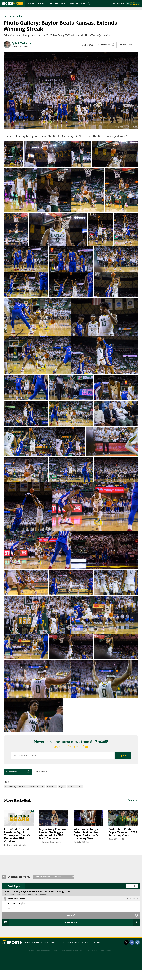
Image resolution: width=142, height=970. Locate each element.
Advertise (45, 942)
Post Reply (14, 886)
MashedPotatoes (16, 898)
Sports (64, 3)
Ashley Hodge (117, 838)
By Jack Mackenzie (21, 43)
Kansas (71, 786)
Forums (31, 3)
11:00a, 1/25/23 (132, 899)
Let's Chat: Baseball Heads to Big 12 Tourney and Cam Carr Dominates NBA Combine (18, 835)
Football (41, 3)
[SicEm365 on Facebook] (131, 942)
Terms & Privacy (73, 942)
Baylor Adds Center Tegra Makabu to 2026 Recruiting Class (122, 832)
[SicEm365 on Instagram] (137, 942)
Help (53, 942)
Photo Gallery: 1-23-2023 (15, 786)
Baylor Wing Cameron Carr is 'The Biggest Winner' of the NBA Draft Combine (53, 834)
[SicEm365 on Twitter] (126, 942)
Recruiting (53, 3)
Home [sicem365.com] (27, 942)
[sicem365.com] (12, 3)
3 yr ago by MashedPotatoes (36, 894)
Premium (74, 3)
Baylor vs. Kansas (36, 786)
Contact (61, 942)
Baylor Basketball (13, 16)
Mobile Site (95, 942)
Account (35, 942)
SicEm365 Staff (83, 842)
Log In (114, 3)
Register (121, 3)
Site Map (85, 942)
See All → (133, 800)
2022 (80, 786)
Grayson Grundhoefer (17, 845)
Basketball (51, 786)
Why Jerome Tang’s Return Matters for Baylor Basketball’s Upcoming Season (86, 834)
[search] (89, 3)
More (82, 3)
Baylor (62, 786)
